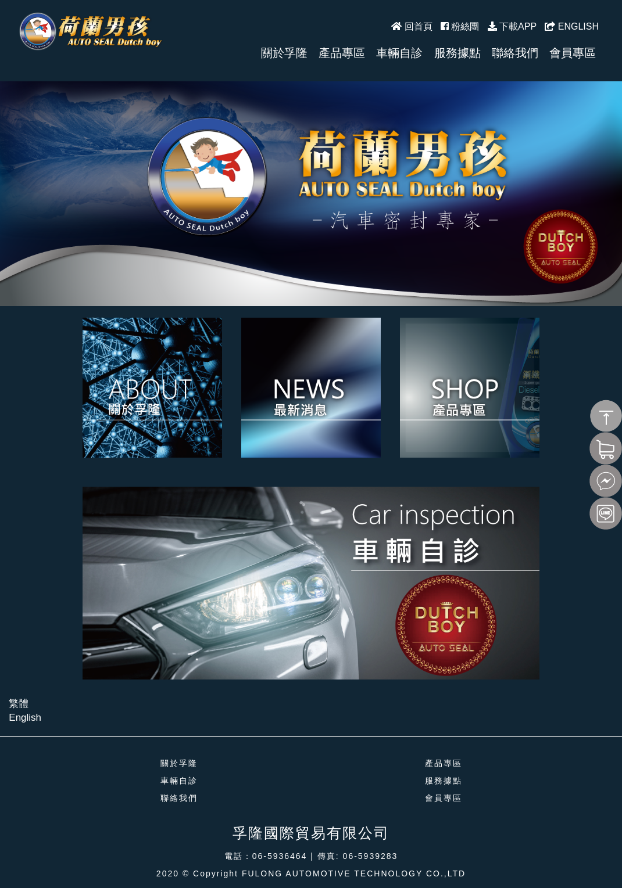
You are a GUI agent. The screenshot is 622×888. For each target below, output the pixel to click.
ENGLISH (572, 26)
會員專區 (443, 798)
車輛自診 (179, 780)
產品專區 (443, 763)
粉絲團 (460, 26)
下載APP (512, 26)
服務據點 (443, 780)
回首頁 (411, 26)
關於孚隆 (179, 763)
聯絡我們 (179, 798)
